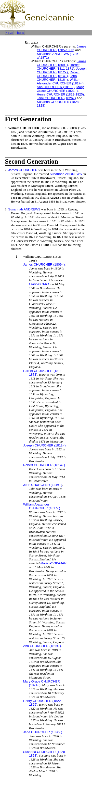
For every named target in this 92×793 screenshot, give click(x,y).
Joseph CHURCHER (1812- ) (62, 70)
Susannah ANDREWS (66, 174)
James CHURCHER (22, 170)
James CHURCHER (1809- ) (61, 63)
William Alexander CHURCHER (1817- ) (60, 81)
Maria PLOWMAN (53, 563)
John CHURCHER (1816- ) (57, 77)
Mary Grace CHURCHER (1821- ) (60, 89)
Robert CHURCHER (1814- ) (58, 74)
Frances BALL (39, 284)
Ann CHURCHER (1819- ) (56, 87)
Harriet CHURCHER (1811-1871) (58, 66)
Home (9, 32)
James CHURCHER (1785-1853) (61, 48)
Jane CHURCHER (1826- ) (56, 98)
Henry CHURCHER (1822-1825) (60, 94)
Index (21, 32)
